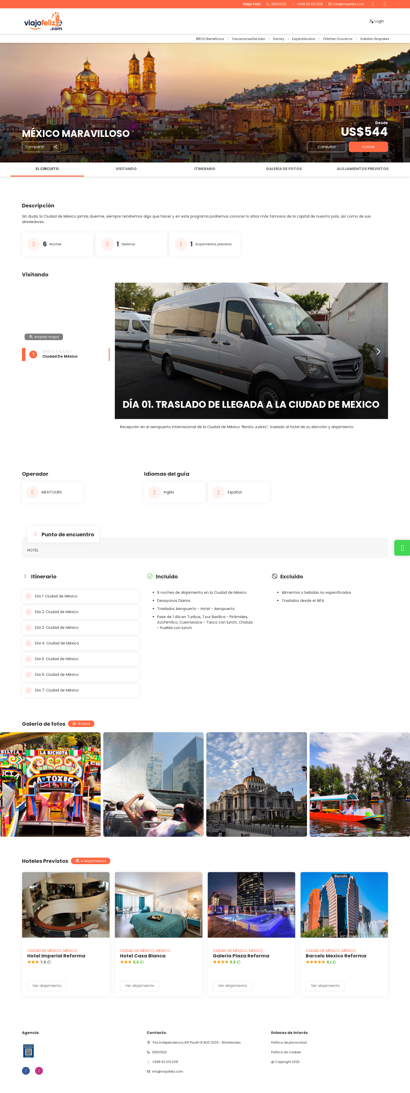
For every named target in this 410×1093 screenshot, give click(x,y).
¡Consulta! (326, 146)
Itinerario (204, 168)
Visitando (126, 168)
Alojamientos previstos (363, 168)
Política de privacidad (289, 1042)
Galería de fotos (284, 168)
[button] (378, 352)
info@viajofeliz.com (349, 4)
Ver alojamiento (46, 985)
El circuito (47, 168)
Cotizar (368, 146)
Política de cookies (286, 1052)
